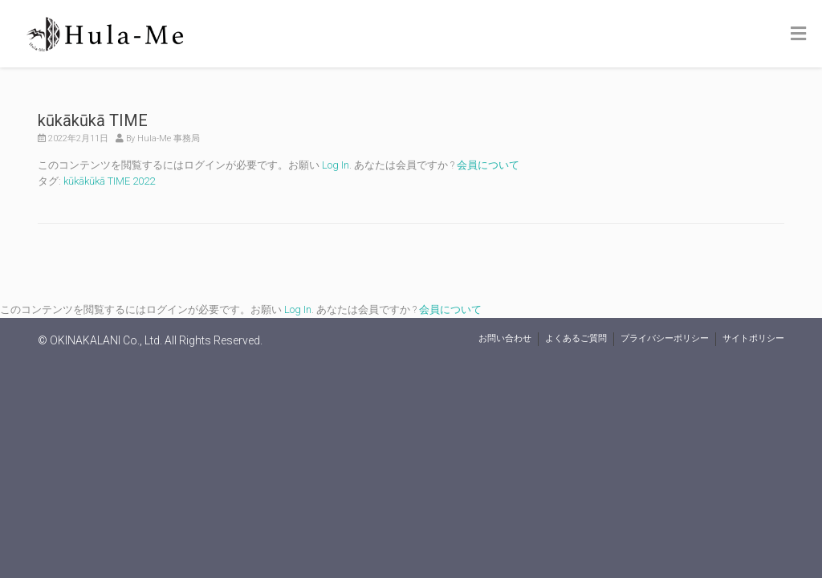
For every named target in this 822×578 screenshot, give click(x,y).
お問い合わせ (504, 338)
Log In (335, 165)
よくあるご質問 (576, 338)
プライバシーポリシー (665, 338)
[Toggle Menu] (798, 34)
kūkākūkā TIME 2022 (109, 181)
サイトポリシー (753, 338)
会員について (488, 165)
